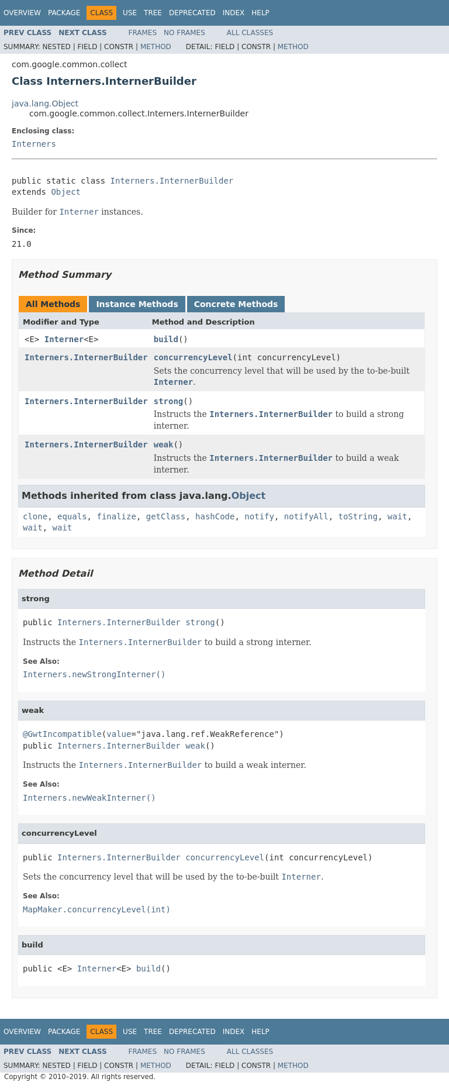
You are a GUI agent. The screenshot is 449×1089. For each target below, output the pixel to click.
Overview (22, 13)
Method (155, 47)
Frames (143, 33)
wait (397, 516)
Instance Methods (137, 304)
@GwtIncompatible (62, 734)
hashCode (214, 516)
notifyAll (306, 516)
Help (260, 13)
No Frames (184, 33)
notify (259, 516)
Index (234, 13)
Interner (64, 339)
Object (66, 192)
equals (72, 516)
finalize (116, 516)
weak (164, 444)
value (118, 734)
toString (358, 516)
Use (130, 13)
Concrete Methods (236, 304)
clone (35, 516)
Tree (153, 13)
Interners (34, 144)
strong (169, 401)
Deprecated (192, 13)
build (166, 339)
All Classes (250, 33)
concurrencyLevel (193, 357)
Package (64, 13)
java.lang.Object (45, 103)
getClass (165, 516)
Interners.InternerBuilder (172, 180)
